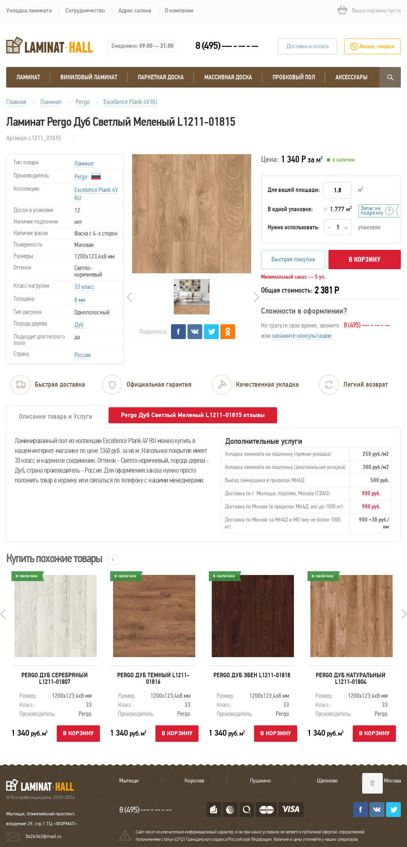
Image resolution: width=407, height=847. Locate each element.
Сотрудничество (85, 10)
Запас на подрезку (372, 210)
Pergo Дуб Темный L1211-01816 (153, 678)
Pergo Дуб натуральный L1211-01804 (350, 678)
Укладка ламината (29, 10)
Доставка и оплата (307, 46)
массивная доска (228, 77)
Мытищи (129, 781)
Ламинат (28, 77)
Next (256, 297)
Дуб (78, 324)
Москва (392, 781)
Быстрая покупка (293, 259)
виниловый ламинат (88, 77)
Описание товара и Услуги (55, 416)
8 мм (79, 300)
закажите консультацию (301, 335)
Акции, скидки (376, 46)
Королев (194, 781)
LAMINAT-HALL (45, 784)
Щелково (327, 781)
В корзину (365, 259)
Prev (129, 297)
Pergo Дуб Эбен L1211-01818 (251, 675)
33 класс (84, 287)
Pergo (81, 176)
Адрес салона (134, 10)
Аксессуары (351, 77)
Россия (82, 355)
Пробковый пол (294, 77)
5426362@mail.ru (43, 836)
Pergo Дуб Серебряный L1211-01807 (54, 678)
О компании (179, 10)
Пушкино (260, 781)
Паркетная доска (161, 77)
